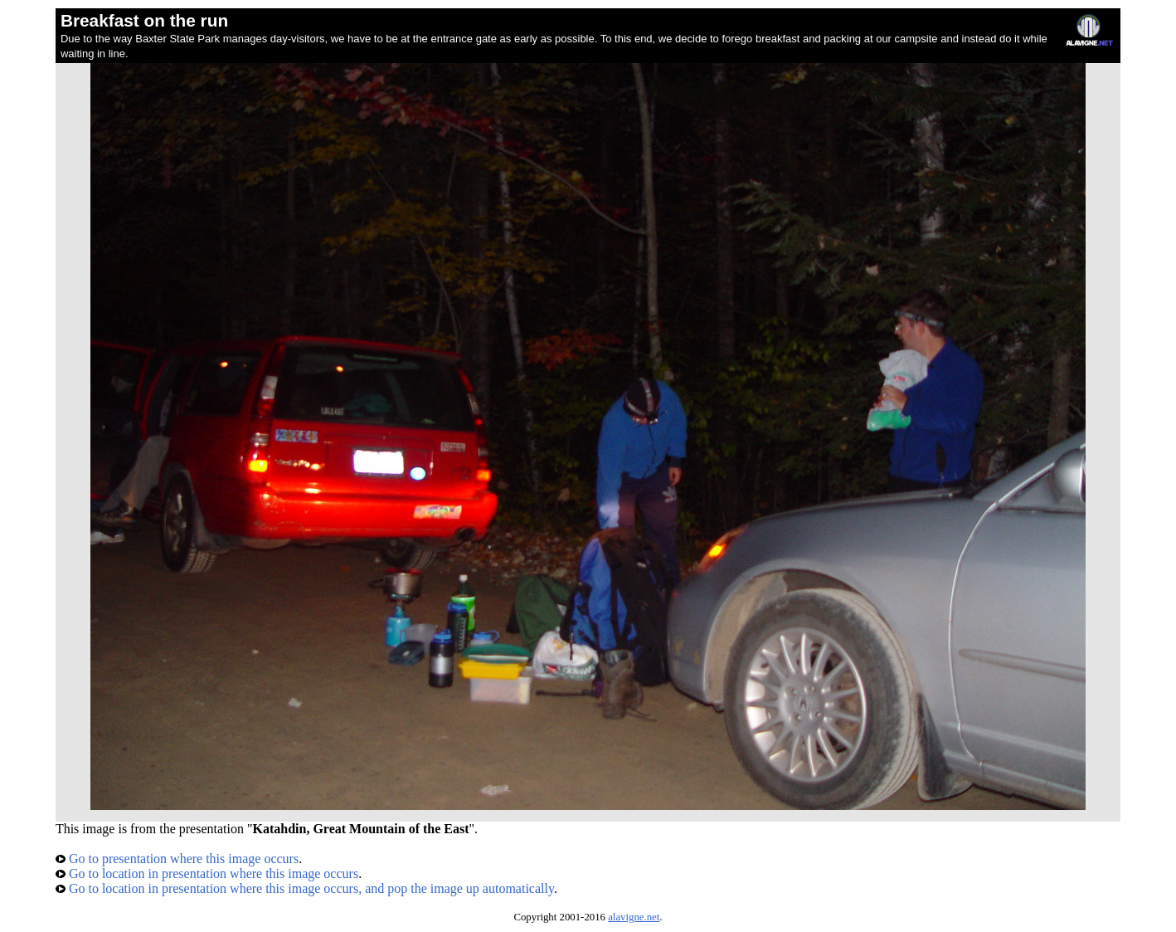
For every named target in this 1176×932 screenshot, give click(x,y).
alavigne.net (633, 917)
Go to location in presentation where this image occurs (207, 873)
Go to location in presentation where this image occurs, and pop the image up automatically (305, 888)
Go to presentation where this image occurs (177, 858)
